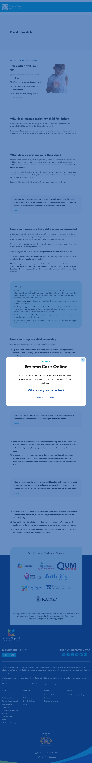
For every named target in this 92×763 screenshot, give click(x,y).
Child (52, 398)
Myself (40, 398)
